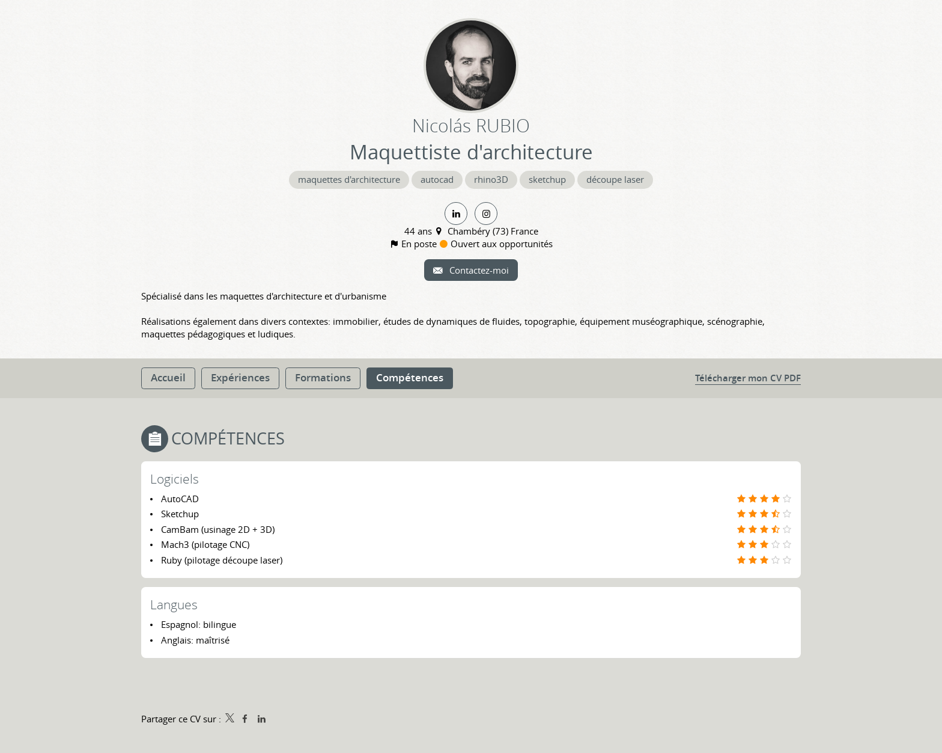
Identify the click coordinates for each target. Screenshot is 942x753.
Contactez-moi (478, 270)
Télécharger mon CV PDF (748, 378)
